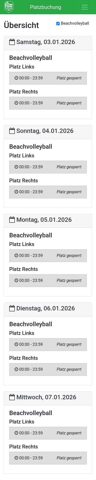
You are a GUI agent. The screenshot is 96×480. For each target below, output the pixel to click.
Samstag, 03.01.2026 (42, 42)
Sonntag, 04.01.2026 (41, 130)
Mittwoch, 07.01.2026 (42, 397)
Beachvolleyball (75, 23)
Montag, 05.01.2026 (40, 219)
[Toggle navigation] (85, 7)
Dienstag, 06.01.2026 (42, 308)
